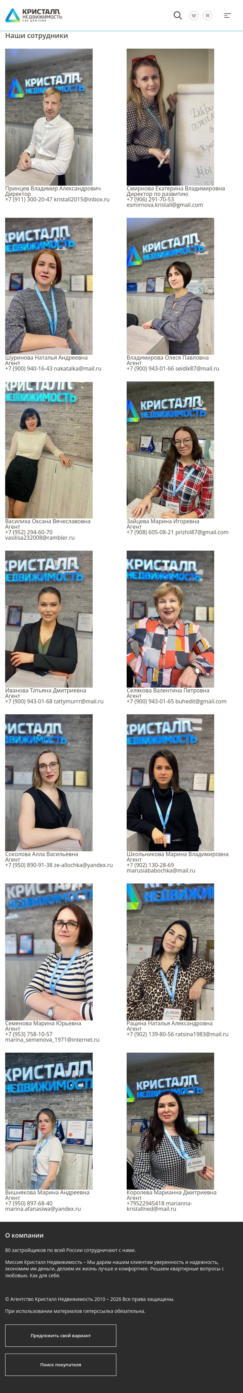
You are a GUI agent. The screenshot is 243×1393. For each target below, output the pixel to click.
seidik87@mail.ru (197, 368)
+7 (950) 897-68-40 (29, 1203)
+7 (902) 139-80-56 (150, 1034)
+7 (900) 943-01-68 (29, 701)
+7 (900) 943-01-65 (150, 701)
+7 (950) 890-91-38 (29, 865)
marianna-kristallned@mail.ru (159, 1206)
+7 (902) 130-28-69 (150, 865)
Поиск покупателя (60, 1364)
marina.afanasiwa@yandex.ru (43, 1209)
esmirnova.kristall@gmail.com (165, 205)
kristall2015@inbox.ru (81, 199)
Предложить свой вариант (61, 1335)
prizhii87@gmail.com (202, 532)
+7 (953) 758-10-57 (29, 1034)
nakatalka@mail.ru (78, 368)
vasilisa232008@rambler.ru (40, 537)
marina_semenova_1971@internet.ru (52, 1039)
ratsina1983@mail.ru (202, 1034)
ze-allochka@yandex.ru (83, 865)
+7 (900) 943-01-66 (150, 368)
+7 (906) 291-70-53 (150, 199)
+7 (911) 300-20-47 (29, 199)
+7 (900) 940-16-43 (29, 368)
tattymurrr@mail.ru (79, 701)
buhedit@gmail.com (201, 701)
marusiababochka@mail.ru (161, 870)
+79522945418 (145, 1203)
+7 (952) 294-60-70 (29, 532)
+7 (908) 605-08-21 (150, 532)
